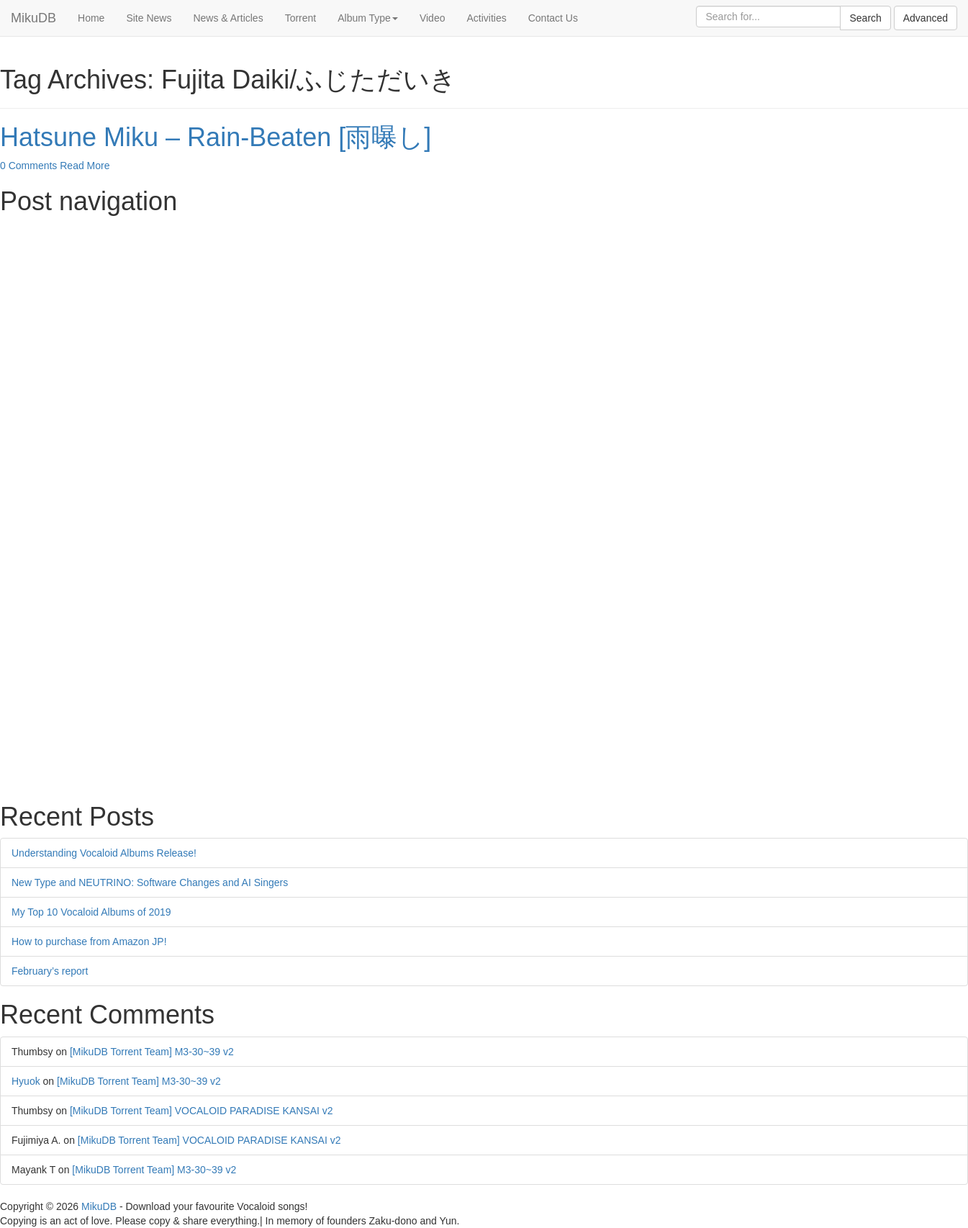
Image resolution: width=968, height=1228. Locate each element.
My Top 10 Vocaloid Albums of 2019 (91, 912)
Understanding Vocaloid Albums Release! (104, 853)
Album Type (368, 18)
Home (91, 18)
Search (865, 18)
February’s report (50, 971)
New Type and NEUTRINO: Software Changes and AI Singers (150, 882)
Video (432, 18)
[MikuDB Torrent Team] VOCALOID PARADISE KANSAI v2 (201, 1110)
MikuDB (33, 18)
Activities (486, 18)
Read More (84, 165)
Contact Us (553, 18)
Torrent (301, 18)
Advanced (925, 18)
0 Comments (28, 165)
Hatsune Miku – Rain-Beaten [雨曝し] (215, 137)
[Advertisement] (432, 324)
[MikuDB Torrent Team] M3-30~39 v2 (152, 1051)
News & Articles (228, 18)
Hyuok (26, 1081)
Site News (148, 18)
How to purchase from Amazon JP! (89, 941)
